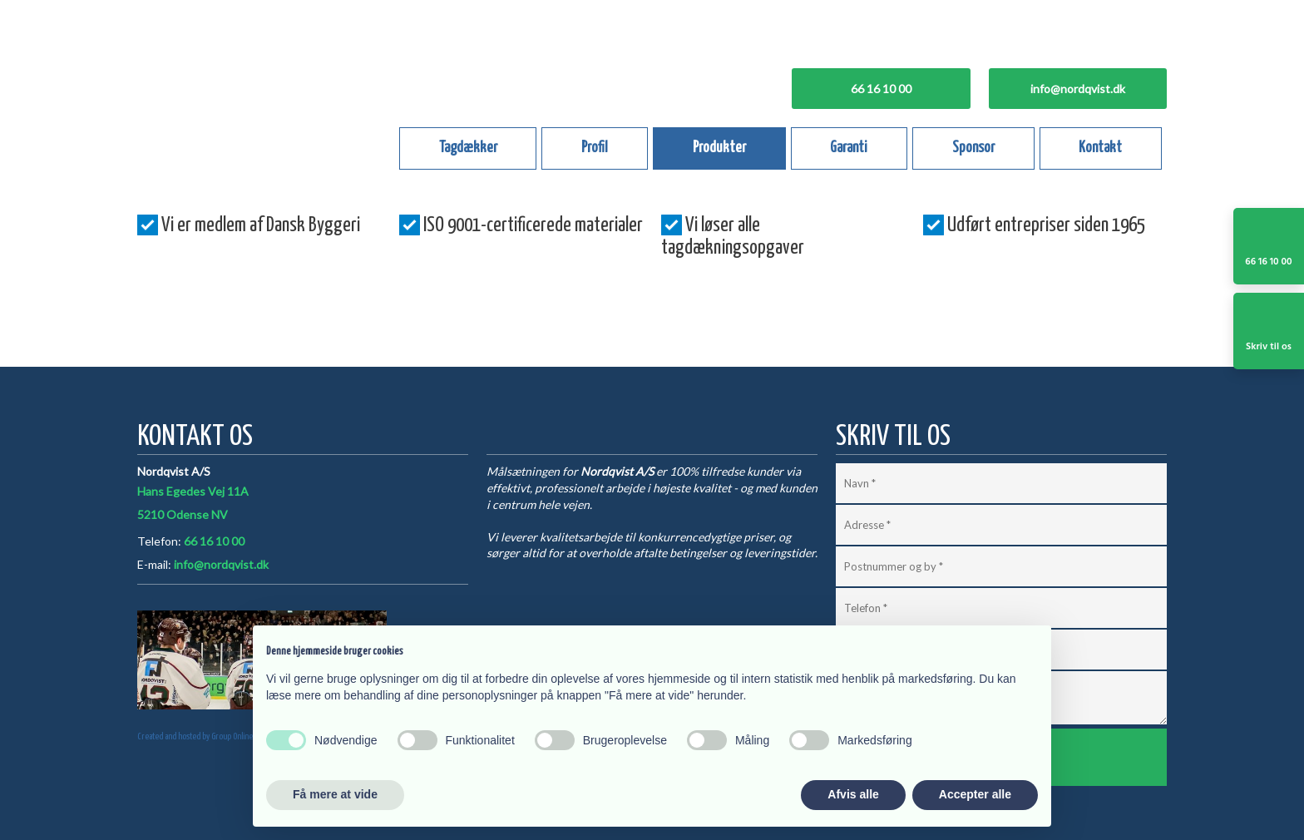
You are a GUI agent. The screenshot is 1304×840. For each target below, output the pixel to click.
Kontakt (1100, 148)
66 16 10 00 (214, 541)
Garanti (848, 148)
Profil (594, 148)
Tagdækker (468, 148)
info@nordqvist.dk (221, 564)
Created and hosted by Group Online (195, 736)
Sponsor (973, 148)
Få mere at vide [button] (335, 794)
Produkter (719, 148)
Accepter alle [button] (975, 794)
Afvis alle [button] (852, 794)
